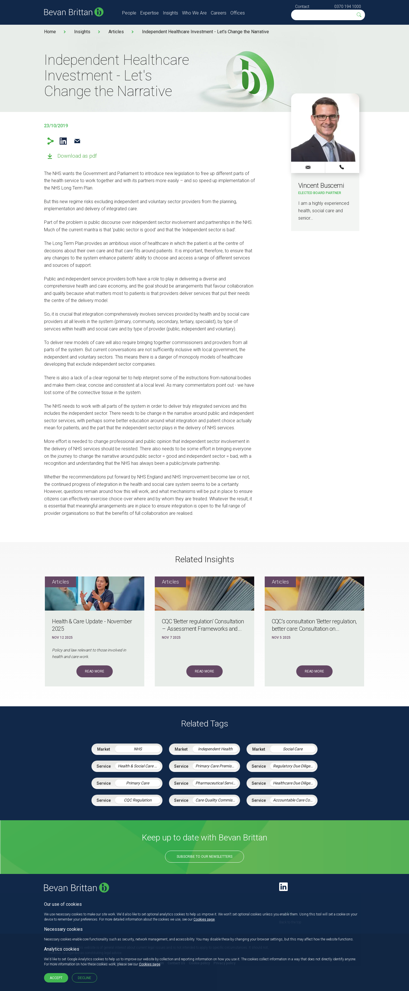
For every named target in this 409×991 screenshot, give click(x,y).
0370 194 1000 (347, 6)
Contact (302, 6)
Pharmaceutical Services (216, 783)
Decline (84, 978)
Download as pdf (77, 156)
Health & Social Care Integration (139, 766)
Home (50, 31)
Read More (94, 671)
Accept (56, 978)
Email (77, 141)
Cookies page (204, 919)
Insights (170, 13)
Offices (237, 13)
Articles (116, 31)
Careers (218, 13)
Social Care (292, 749)
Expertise (149, 13)
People (129, 13)
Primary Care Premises (215, 766)
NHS (138, 749)
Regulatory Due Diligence (294, 766)
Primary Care (137, 783)
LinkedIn (63, 141)
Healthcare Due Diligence (294, 783)
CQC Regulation (138, 800)
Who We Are (194, 13)
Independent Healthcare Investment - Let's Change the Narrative (205, 31)
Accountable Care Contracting (294, 800)
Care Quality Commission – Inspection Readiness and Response (216, 800)
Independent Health (215, 749)
